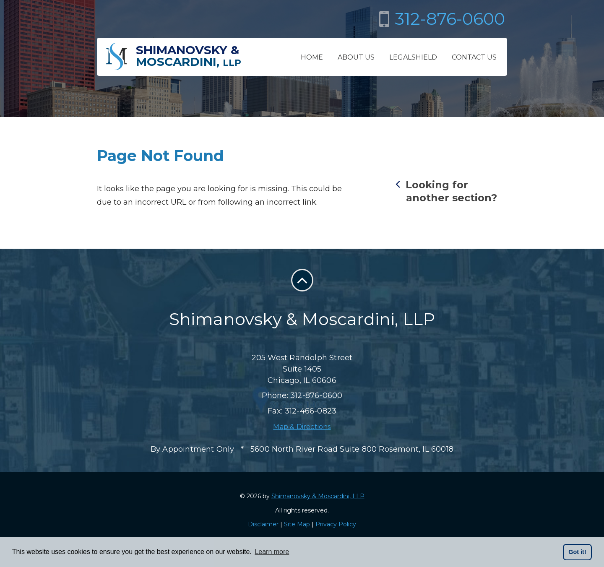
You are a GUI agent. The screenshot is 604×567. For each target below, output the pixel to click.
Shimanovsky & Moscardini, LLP (317, 496)
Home (312, 57)
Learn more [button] (272, 551)
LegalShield (413, 57)
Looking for (451, 191)
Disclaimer (263, 524)
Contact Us (474, 57)
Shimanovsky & (188, 56)
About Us (356, 57)
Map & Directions (302, 427)
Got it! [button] (577, 552)
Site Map (297, 524)
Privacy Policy (335, 524)
